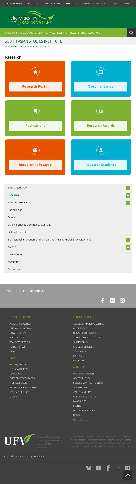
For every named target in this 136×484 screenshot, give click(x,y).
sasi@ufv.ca (37, 291)
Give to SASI (15, 254)
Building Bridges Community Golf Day (29, 224)
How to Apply (18, 332)
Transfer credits (20, 342)
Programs (11, 32)
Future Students (13, 3)
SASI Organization (18, 187)
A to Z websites (19, 369)
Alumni (66, 3)
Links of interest (17, 232)
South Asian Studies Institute (24, 46)
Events (82, 32)
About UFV (94, 32)
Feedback (39, 456)
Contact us (14, 269)
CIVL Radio (79, 360)
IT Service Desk (18, 382)
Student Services (45, 32)
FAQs (12, 351)
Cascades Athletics (84, 396)
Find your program (21, 328)
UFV (6, 46)
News (73, 32)
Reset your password (23, 387)
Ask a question (18, 364)
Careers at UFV (82, 392)
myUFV (96, 3)
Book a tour (17, 337)
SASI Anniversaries (18, 202)
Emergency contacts (22, 378)
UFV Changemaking (84, 373)
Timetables (79, 351)
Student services (83, 346)
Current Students (51, 3)
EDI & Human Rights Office (88, 382)
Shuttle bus (80, 342)
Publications (35, 125)
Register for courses (86, 332)
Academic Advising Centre (88, 323)
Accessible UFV (81, 378)
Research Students (101, 164)
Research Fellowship (35, 164)
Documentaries (100, 86)
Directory (15, 373)
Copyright (9, 456)
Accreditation (81, 387)
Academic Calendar (21, 323)
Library (116, 3)
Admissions (26, 32)
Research (62, 32)
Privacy (19, 456)
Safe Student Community (88, 337)
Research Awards (101, 125)
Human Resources (84, 410)
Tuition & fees (18, 346)
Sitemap (28, 456)
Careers (127, 3)
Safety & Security (20, 392)
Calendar (85, 3)
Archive (12, 247)
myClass (106, 3)
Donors (12, 217)
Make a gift (79, 401)
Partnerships (15, 209)
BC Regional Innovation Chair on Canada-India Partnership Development (49, 239)
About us (13, 262)
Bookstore (80, 328)
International (32, 3)
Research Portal (35, 86)
